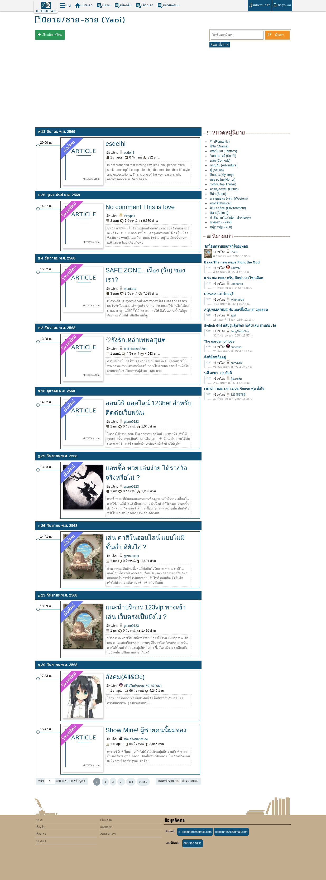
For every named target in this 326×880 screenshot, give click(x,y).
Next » (143, 781)
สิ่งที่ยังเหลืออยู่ (215, 357)
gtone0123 (129, 422)
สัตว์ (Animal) (219, 213)
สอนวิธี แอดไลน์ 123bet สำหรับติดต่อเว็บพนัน (148, 408)
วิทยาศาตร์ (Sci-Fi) (223, 156)
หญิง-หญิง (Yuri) (221, 227)
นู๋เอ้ (231, 315)
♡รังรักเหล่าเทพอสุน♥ (135, 339)
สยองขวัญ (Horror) (223, 179)
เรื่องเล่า (144, 5)
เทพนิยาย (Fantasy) (223, 151)
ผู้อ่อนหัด (234, 378)
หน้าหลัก (84, 5)
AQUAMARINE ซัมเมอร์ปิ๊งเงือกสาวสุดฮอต (236, 310)
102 (131, 781)
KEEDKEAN (46, 11)
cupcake (234, 347)
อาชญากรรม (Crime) (224, 189)
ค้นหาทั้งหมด (219, 44)
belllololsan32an (132, 349)
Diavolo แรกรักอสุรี (219, 294)
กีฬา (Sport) (218, 194)
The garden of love (219, 341)
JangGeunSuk (237, 331)
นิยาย (103, 5)
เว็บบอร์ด (106, 820)
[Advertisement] (163, 86)
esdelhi (116, 143)
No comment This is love (140, 206)
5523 (231, 252)
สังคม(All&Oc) (125, 676)
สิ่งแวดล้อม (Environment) (228, 208)
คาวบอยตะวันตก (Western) (229, 198)
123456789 (235, 394)
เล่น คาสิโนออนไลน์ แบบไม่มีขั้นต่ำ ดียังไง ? (145, 542)
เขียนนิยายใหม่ (52, 35)
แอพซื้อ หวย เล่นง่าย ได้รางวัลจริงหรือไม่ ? (146, 472)
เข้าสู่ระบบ (282, 5)
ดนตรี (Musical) (221, 203)
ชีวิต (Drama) (219, 146)
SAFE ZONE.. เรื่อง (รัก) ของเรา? (145, 275)
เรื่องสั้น (123, 5)
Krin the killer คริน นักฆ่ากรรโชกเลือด (233, 278)
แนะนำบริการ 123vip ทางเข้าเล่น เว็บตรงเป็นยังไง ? (146, 612)
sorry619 (234, 362)
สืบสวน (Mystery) (222, 175)
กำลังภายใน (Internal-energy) (230, 217)
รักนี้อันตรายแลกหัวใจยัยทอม (226, 246)
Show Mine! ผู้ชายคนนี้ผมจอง (146, 730)
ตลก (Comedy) (220, 160)
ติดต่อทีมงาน (108, 834)
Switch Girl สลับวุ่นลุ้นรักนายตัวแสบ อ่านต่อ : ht (240, 326)
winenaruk (235, 299)
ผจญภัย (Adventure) (224, 165)
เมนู (65, 5)
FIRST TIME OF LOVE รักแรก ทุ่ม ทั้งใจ (234, 389)
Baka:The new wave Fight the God (232, 262)
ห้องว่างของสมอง (133, 739)
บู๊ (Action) (217, 170)
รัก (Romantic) (220, 141)
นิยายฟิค (41, 841)
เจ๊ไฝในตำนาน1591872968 (140, 686)
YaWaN (233, 268)
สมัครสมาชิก (259, 5)
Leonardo (234, 283)
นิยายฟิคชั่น (168, 5)
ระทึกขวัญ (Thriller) (223, 184)
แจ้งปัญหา (106, 827)
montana (127, 289)
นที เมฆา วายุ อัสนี (218, 373)
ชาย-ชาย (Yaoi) (221, 222)
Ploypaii (127, 216)
